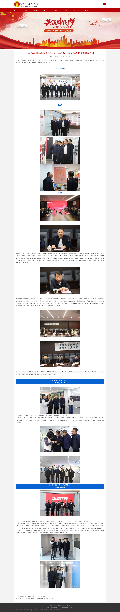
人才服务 (87, 10)
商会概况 (24, 10)
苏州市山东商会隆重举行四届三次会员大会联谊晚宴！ (33, 593)
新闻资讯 (35, 10)
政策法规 (76, 10)
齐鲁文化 (45, 10)
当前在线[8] (64, 606)
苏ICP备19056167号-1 (74, 610)
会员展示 (55, 10)
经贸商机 (66, 10)
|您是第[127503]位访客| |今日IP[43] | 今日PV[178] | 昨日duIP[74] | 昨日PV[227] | (40, 606)
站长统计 (16, 606)
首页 (15, 10)
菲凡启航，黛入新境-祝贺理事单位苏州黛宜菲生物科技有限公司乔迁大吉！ (38, 595)
